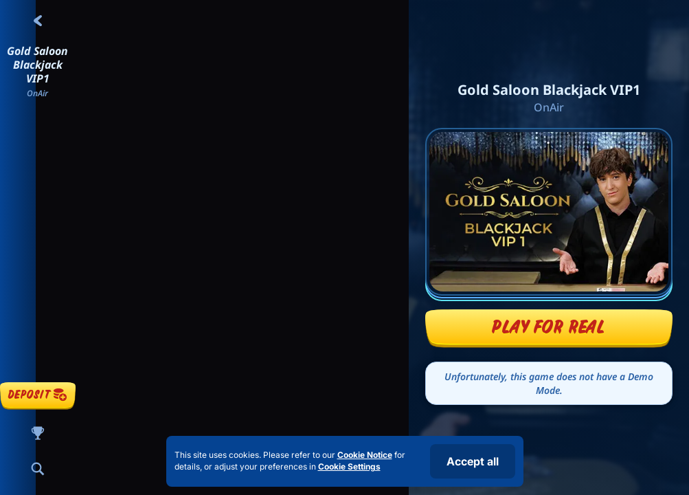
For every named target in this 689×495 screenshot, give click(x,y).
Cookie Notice (364, 455)
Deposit (37, 394)
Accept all (473, 461)
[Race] (37, 433)
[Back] (37, 20)
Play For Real (548, 326)
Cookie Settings (349, 467)
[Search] (37, 468)
